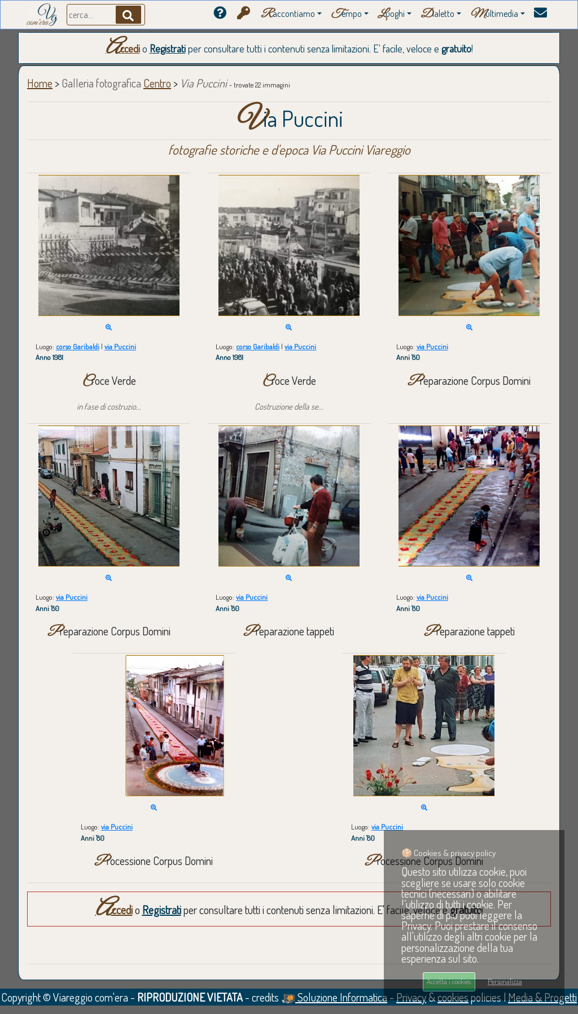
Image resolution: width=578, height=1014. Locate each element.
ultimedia (494, 14)
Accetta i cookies (449, 981)
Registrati (168, 48)
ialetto (437, 14)
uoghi (391, 14)
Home (39, 83)
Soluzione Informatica (334, 997)
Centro (157, 83)
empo (346, 14)
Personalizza (505, 981)
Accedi (123, 48)
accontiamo (288, 14)
